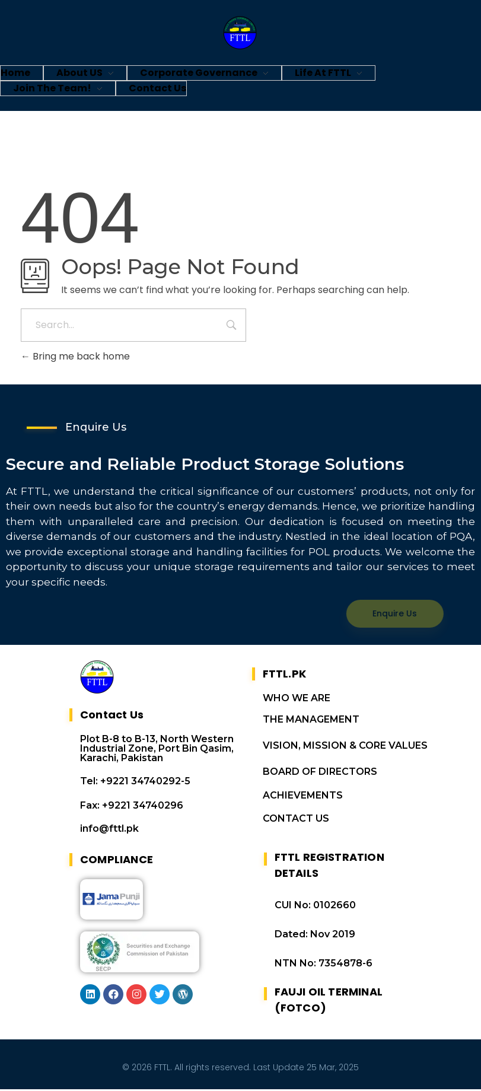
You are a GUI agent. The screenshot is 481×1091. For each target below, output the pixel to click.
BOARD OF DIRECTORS (320, 773)
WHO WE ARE (296, 699)
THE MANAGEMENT (311, 721)
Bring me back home (75, 356)
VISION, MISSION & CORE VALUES (345, 747)
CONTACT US (296, 820)
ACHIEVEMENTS (303, 797)
